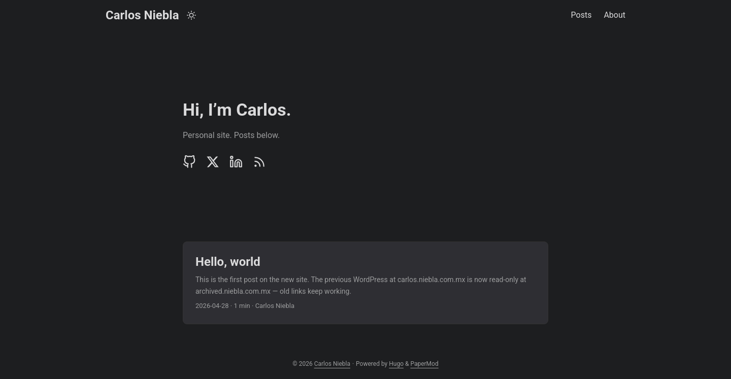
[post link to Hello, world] (365, 283)
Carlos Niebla (142, 15)
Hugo (396, 363)
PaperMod (424, 363)
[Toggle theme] (191, 15)
